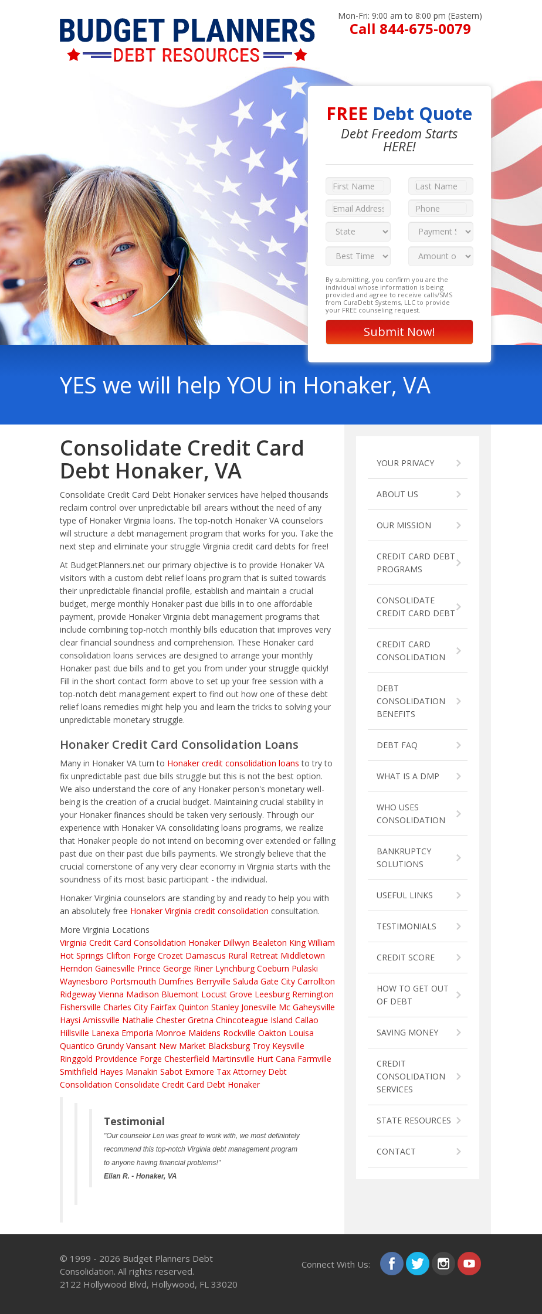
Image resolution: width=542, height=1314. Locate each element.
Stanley (225, 1007)
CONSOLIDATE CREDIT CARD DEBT (416, 607)
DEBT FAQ (397, 745)
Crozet (170, 955)
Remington (313, 994)
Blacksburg (229, 1045)
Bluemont (180, 994)
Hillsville (74, 1032)
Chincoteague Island (254, 1020)
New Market (182, 1045)
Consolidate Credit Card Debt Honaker (187, 1084)
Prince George (164, 968)
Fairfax (163, 1007)
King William (312, 942)
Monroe (170, 1032)
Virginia (73, 942)
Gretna (201, 1020)
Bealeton (269, 942)
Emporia (137, 1032)
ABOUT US (397, 494)
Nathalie (138, 1020)
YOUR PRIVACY (405, 462)
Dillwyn (236, 942)
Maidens (204, 1032)
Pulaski (305, 968)
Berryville (213, 981)
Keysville (288, 1045)
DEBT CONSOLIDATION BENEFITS (411, 701)
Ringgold (76, 1058)
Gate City (277, 981)
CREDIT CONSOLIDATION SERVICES (411, 1076)
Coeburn (273, 968)
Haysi (70, 1020)
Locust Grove (226, 994)
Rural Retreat (253, 955)
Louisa (301, 1032)
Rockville (239, 1032)
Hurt (265, 1058)
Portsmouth (133, 981)
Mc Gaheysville (307, 1007)
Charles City (125, 1007)
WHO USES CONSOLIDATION (411, 814)
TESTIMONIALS (406, 926)
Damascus (205, 955)
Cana (285, 1058)
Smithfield (78, 1071)
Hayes (111, 1071)
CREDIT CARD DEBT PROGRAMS (416, 563)
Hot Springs (82, 955)
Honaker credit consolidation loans (233, 763)
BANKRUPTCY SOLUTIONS (404, 858)
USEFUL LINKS (405, 895)
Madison (142, 994)
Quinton (193, 1007)
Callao (307, 1020)
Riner (203, 968)
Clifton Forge (130, 955)
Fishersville (80, 1007)
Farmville (314, 1058)
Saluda (245, 981)
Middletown (302, 955)
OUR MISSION (404, 525)
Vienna (111, 994)
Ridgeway (78, 994)
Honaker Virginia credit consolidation (199, 910)
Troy (261, 1045)
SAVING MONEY (407, 1032)
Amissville (101, 1020)
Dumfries (176, 981)
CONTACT (396, 1151)
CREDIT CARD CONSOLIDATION (411, 651)
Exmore (199, 1071)
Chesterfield (186, 1058)
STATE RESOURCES (414, 1120)
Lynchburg (235, 968)
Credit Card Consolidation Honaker (155, 942)
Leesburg (272, 994)
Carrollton (316, 981)
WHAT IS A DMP (408, 776)
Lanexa (105, 1032)
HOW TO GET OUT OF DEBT (413, 995)
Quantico (77, 1045)
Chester (170, 1020)
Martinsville (233, 1058)
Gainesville (115, 968)
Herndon (76, 968)
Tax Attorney (241, 1071)
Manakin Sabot (154, 1071)
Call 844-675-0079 (410, 28)
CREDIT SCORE (406, 957)
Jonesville (258, 1007)
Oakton (272, 1032)
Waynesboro (84, 981)
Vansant (141, 1045)
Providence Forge (128, 1058)
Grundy (110, 1045)
